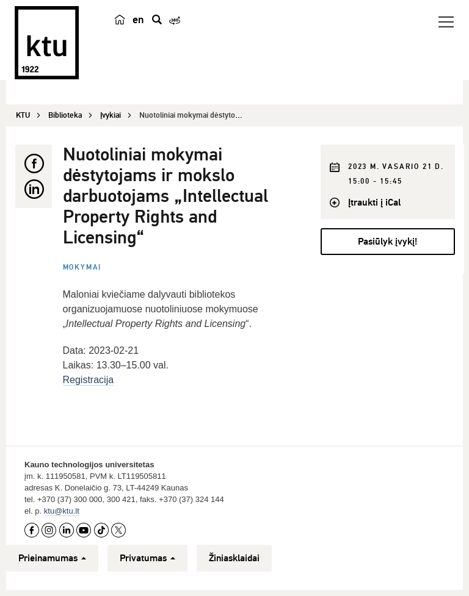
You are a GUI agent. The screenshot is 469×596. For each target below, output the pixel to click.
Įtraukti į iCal (374, 202)
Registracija (88, 380)
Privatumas (147, 558)
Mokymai (82, 267)
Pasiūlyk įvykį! (387, 241)
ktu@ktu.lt (61, 510)
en (138, 19)
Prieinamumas (52, 558)
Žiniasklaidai (234, 558)
